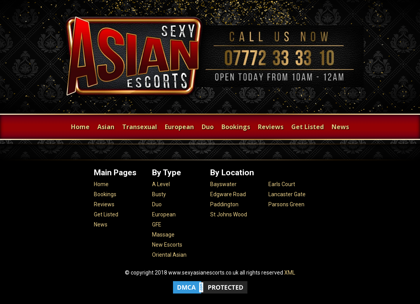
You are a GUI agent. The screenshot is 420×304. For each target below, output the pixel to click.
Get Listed (307, 127)
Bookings (235, 127)
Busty (159, 194)
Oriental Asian (169, 255)
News (340, 127)
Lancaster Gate (287, 194)
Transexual (139, 127)
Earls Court (281, 184)
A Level (161, 184)
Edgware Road (228, 194)
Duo (208, 127)
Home (80, 127)
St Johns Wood (228, 214)
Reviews (270, 127)
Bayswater (223, 184)
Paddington (224, 204)
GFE (156, 224)
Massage (163, 234)
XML (289, 272)
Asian (105, 127)
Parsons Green (286, 204)
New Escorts (167, 245)
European (179, 127)
